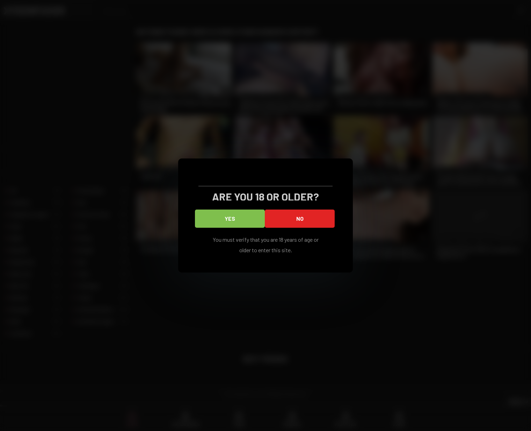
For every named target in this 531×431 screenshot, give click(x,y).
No (300, 218)
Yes (230, 218)
